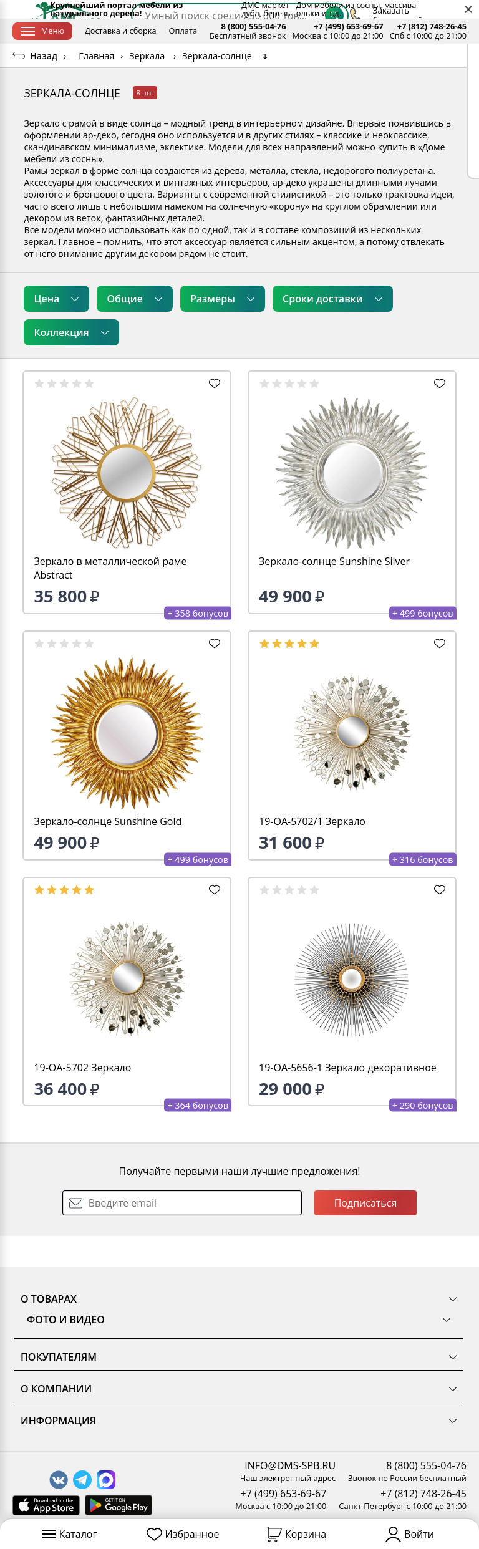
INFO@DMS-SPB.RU (290, 1465)
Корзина (296, 1534)
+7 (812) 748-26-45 (432, 26)
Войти (409, 1534)
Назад (43, 87)
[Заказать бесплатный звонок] (401, 59)
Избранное (183, 1534)
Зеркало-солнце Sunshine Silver (334, 592)
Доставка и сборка (121, 30)
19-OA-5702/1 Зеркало (312, 852)
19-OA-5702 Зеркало (82, 1099)
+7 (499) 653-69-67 (348, 26)
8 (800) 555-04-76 (253, 26)
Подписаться (365, 1234)
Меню (42, 30)
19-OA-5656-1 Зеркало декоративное (348, 1099)
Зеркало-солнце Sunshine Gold (107, 852)
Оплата (183, 30)
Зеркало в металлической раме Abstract (110, 599)
